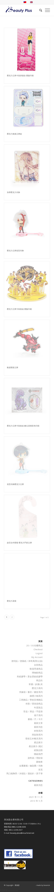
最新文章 (38, 723)
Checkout (38, 649)
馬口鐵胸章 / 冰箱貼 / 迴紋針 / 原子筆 (24, 773)
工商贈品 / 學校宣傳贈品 (31, 699)
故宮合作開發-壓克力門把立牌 (19, 542)
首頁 (40, 769)
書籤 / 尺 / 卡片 (35, 719)
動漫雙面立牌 (12, 367)
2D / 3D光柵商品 (34, 645)
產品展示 (38, 742)
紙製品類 (38, 750)
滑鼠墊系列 (37, 734)
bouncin (47, 885)
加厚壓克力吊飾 (13, 192)
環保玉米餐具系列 (34, 738)
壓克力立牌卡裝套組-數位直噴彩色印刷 (23, 425)
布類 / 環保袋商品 (34, 703)
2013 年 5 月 (36, 800)
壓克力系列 (37, 688)
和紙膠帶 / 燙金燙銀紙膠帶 (30, 676)
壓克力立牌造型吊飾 (15, 250)
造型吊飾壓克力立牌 (15, 484)
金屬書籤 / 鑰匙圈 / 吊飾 (31, 765)
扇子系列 (38, 715)
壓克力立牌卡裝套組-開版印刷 (19, 309)
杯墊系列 (38, 730)
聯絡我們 (38, 754)
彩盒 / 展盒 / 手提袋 (33, 711)
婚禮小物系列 (36, 695)
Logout (39, 653)
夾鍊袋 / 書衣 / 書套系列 (31, 692)
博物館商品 (37, 672)
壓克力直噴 (11, 601)
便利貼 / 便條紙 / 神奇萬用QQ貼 (27, 661)
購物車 (39, 761)
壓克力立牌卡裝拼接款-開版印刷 (20, 75)
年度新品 (38, 707)
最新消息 (38, 726)
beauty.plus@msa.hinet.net (22, 833)
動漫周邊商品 (36, 668)
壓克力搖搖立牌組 (14, 134)
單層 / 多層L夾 (36, 684)
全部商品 (38, 664)
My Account (37, 657)
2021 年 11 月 (36, 797)
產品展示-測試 (36, 746)
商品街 (39, 680)
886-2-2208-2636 (19, 827)
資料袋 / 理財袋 (35, 757)
